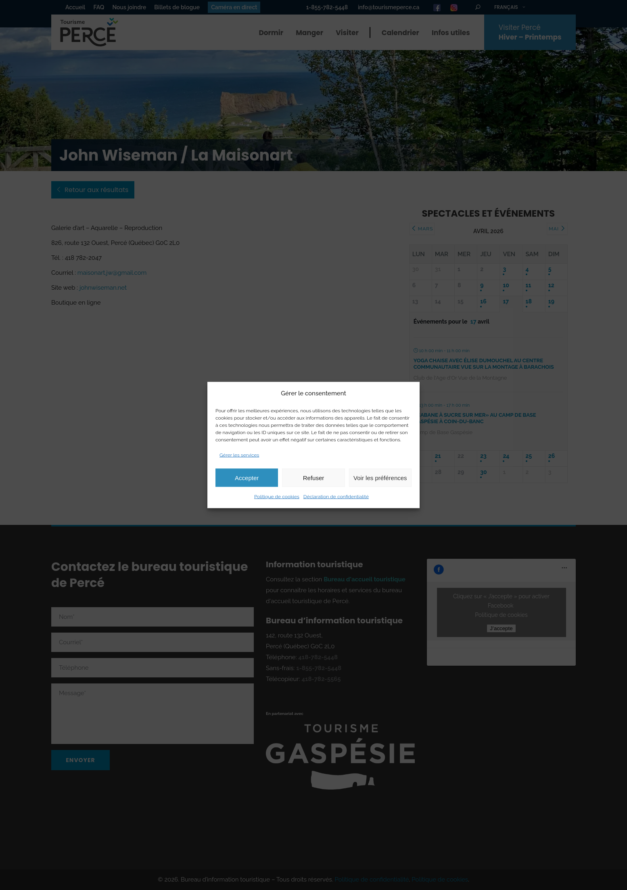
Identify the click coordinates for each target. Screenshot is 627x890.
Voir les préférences (380, 477)
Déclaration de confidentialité (336, 496)
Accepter (247, 477)
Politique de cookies (276, 496)
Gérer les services (239, 455)
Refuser (313, 477)
